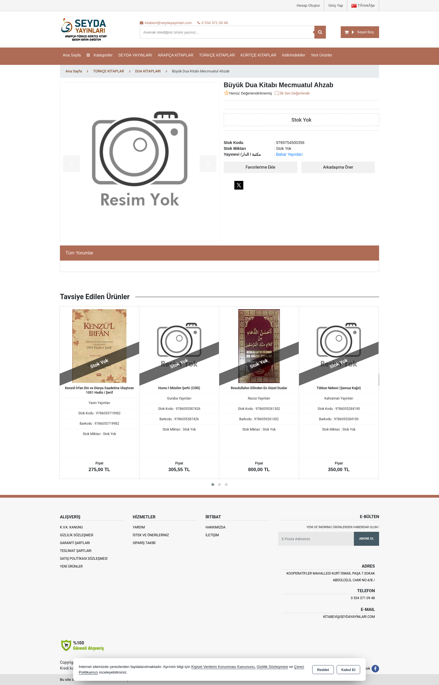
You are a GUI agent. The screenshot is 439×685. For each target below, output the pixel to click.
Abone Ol (366, 538)
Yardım (139, 527)
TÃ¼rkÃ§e (363, 5)
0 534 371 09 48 (363, 598)
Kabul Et (348, 670)
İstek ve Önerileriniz (151, 535)
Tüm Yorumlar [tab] (80, 253)
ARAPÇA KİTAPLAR (175, 55)
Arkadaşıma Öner (338, 167)
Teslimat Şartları (76, 551)
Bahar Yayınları (289, 154)
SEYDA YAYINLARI (135, 55)
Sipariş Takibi (144, 543)
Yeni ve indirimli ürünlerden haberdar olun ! (343, 527)
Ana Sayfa (72, 55)
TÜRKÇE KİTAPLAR (217, 55)
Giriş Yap (335, 5)
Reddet (323, 670)
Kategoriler (100, 55)
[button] (212, 484)
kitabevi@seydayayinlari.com (349, 617)
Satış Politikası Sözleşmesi (84, 559)
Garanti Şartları (75, 543)
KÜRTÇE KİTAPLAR (258, 55)
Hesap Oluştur (308, 5)
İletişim (212, 535)
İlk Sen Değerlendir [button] (292, 93)
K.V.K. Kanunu (71, 527)
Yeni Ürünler (71, 566)
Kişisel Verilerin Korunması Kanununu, (223, 667)
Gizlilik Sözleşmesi (76, 535)
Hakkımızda (215, 527)
